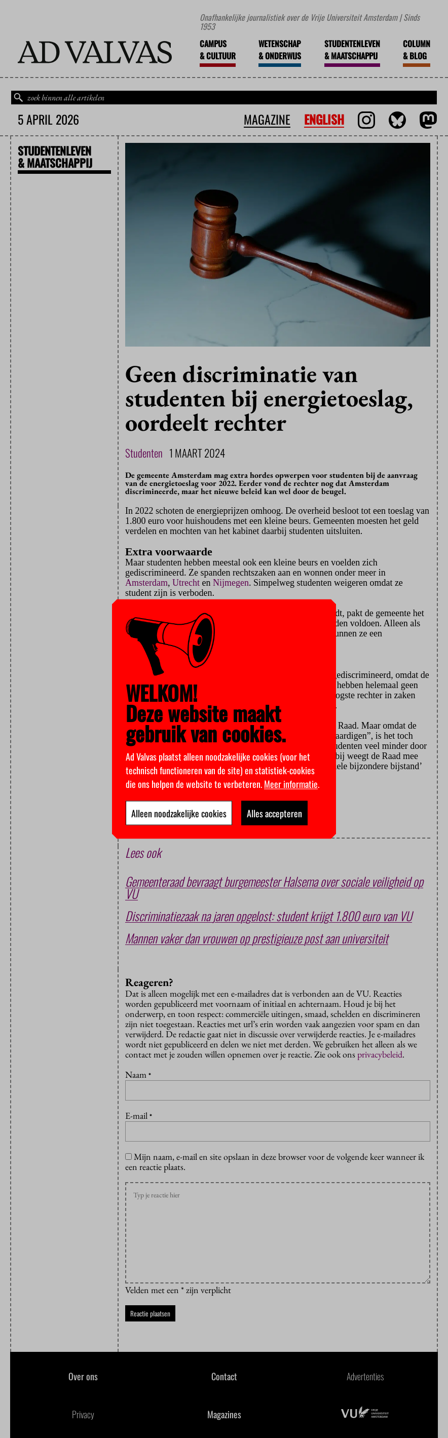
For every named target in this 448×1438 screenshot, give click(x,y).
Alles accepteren (274, 813)
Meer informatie (291, 783)
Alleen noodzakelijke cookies (179, 813)
